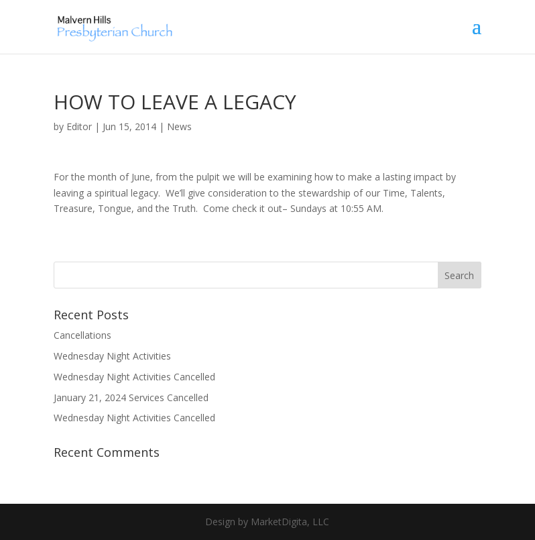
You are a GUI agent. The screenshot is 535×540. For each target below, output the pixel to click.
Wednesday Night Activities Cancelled (134, 376)
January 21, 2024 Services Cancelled (131, 397)
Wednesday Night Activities (112, 355)
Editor (79, 126)
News (179, 126)
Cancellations (82, 335)
